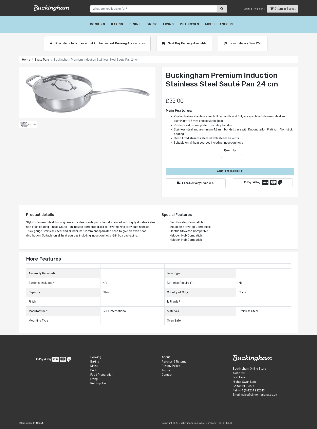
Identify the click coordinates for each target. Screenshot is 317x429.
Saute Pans (42, 59)
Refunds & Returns (174, 361)
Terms (166, 370)
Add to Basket (230, 171)
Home (26, 59)
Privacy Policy (171, 366)
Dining (135, 24)
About (166, 357)
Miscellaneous (219, 24)
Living (168, 24)
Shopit (39, 423)
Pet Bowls (189, 24)
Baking (117, 24)
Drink (152, 24)
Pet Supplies (98, 383)
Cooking (97, 24)
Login (247, 8)
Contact (167, 374)
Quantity (230, 150)
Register (258, 8)
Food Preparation (101, 374)
